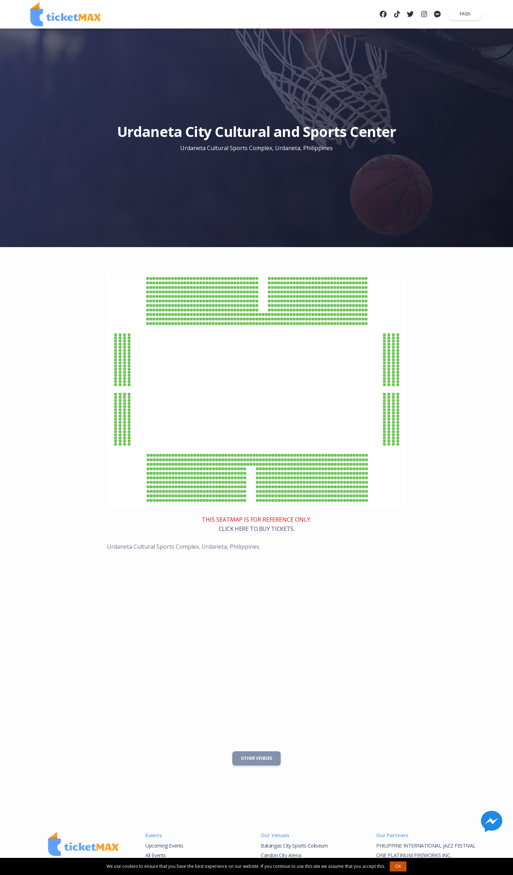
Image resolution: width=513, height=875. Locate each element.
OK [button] (398, 866)
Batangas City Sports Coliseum (294, 845)
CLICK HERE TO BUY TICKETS (256, 529)
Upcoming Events (164, 845)
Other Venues (256, 758)
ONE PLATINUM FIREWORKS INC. (413, 855)
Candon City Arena (281, 855)
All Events (155, 855)
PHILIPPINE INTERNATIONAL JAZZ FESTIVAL (426, 845)
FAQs (465, 14)
